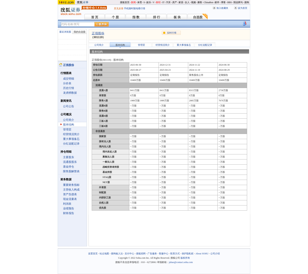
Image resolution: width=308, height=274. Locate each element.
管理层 (67, 129)
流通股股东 (70, 161)
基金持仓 (68, 166)
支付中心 (129, 253)
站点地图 (104, 253)
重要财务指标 (71, 184)
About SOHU (201, 253)
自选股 (198, 17)
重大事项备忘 (71, 138)
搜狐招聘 (141, 253)
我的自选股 (79, 31)
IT (163, 2)
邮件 (217, 2)
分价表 (67, 83)
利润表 (67, 203)
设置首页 (93, 253)
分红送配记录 (71, 143)
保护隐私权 (187, 253)
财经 (158, 2)
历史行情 (68, 88)
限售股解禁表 (71, 171)
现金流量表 (70, 199)
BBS (229, 2)
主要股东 (68, 157)
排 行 (156, 17)
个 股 (115, 17)
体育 (139, 2)
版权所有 (185, 258)
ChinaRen (208, 2)
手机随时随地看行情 (134, 8)
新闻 (133, 2)
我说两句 (238, 2)
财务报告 (68, 213)
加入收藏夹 (222, 8)
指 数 (135, 17)
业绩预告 (68, 208)
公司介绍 (215, 253)
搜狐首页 (124, 2)
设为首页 (242, 8)
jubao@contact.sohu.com (181, 262)
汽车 (168, 2)
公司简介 (68, 119)
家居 (181, 2)
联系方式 (175, 253)
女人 (187, 2)
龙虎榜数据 (70, 92)
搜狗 (246, 2)
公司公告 (68, 106)
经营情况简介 (71, 134)
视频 (193, 2)
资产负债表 (70, 194)
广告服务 (152, 253)
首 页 (94, 17)
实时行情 (171, 32)
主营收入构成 (71, 189)
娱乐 (148, 2)
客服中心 (163, 253)
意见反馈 (118, 8)
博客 (223, 2)
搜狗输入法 (117, 253)
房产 (174, 2)
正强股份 (98, 33)
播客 (199, 2)
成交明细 (68, 78)
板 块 (177, 17)
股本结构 (68, 124)
